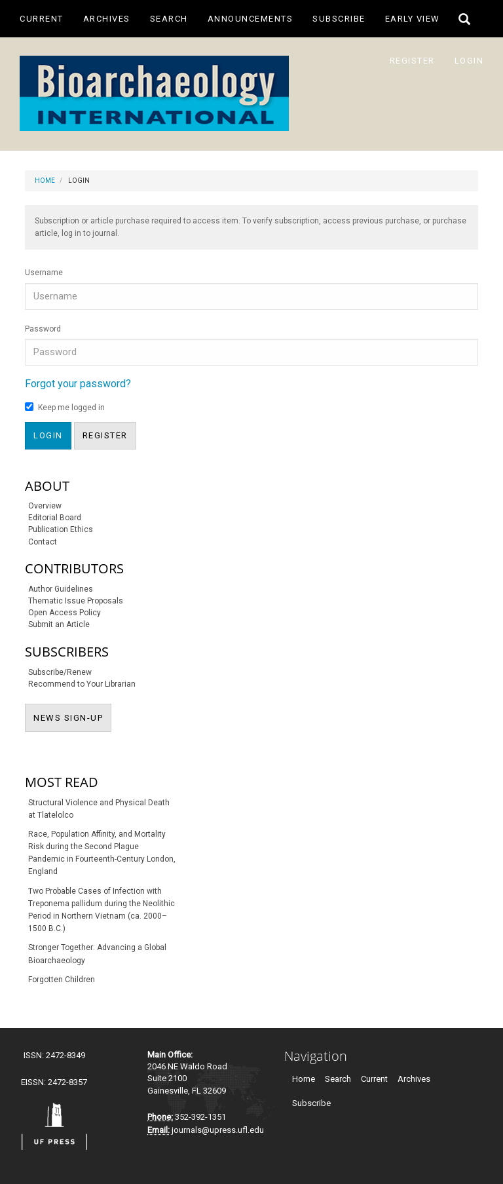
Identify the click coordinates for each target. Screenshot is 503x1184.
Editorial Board (54, 517)
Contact (42, 541)
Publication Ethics (60, 529)
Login (469, 61)
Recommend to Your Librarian (82, 684)
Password (43, 329)
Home (45, 180)
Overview (45, 505)
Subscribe (338, 19)
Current (42, 19)
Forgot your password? (78, 383)
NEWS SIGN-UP (72, 717)
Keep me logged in (65, 407)
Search (169, 19)
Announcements (250, 19)
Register (412, 61)
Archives (106, 19)
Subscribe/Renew (60, 672)
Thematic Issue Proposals (75, 600)
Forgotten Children (61, 979)
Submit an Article (59, 624)
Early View (412, 19)
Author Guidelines (60, 589)
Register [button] (105, 435)
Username (44, 272)
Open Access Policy (64, 612)
